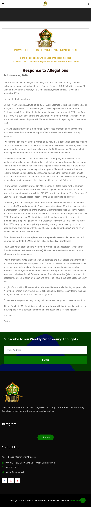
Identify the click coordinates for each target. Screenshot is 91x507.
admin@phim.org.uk (15, 472)
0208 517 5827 (12, 467)
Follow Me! (45, 437)
